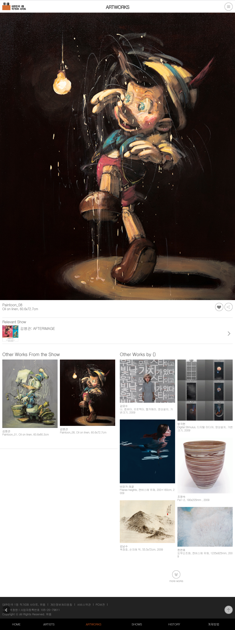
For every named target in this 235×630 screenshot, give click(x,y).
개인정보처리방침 (61, 604)
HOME (16, 624)
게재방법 (213, 624)
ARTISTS (49, 624)
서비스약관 (84, 604)
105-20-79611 (50, 610)
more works (176, 580)
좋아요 (219, 307)
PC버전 (100, 604)
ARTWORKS (93, 624)
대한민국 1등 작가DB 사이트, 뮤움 (23, 604)
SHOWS (136, 624)
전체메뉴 (228, 7)
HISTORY (174, 624)
